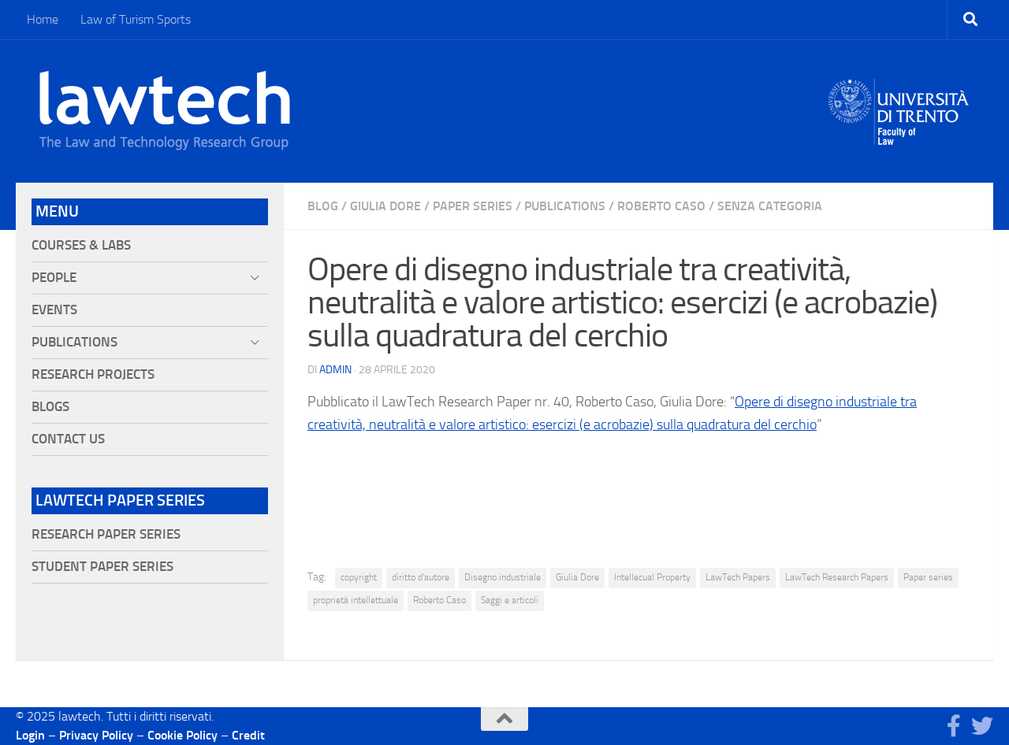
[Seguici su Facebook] (954, 726)
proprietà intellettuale (355, 600)
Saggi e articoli (509, 600)
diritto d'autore (420, 577)
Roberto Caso (661, 205)
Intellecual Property (652, 577)
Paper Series (472, 205)
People (54, 277)
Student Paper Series (102, 566)
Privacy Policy (96, 735)
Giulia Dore (385, 205)
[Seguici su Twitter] (982, 726)
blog (322, 205)
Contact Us (68, 439)
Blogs (50, 406)
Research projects (93, 374)
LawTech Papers (738, 577)
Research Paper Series (106, 534)
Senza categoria (769, 205)
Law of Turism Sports (135, 19)
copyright (359, 577)
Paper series (928, 577)
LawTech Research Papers (836, 577)
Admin (335, 369)
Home (42, 19)
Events (54, 309)
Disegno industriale (502, 577)
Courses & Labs (81, 245)
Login (30, 735)
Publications (564, 205)
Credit (248, 735)
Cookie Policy (182, 735)
